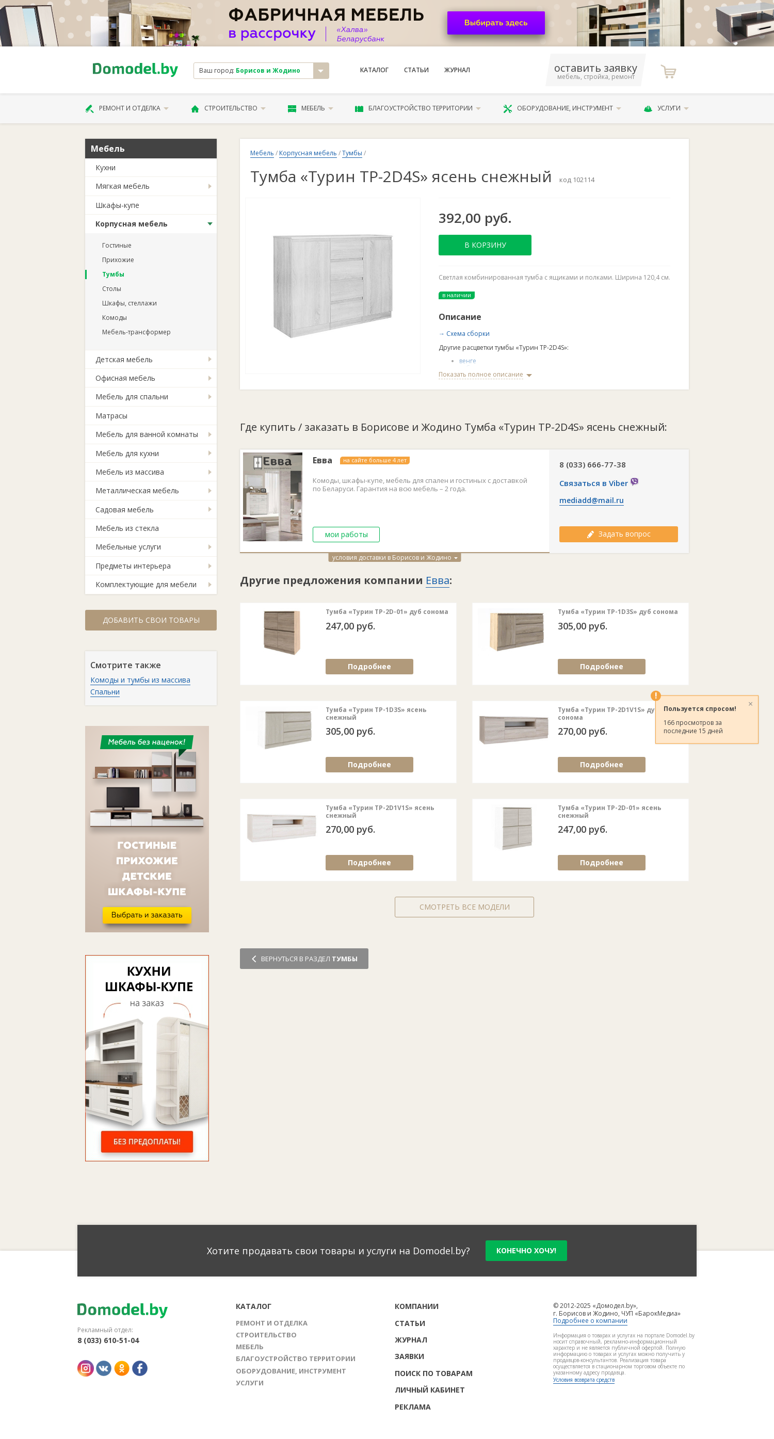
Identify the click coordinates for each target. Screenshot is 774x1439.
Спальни (105, 692)
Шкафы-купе (117, 205)
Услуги (666, 108)
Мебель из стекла (127, 528)
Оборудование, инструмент (562, 108)
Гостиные (117, 245)
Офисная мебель (125, 378)
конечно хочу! (526, 1250)
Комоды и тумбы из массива (140, 680)
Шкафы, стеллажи (129, 303)
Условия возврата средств (584, 1379)
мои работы (346, 534)
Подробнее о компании (590, 1320)
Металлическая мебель (137, 490)
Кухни (105, 167)
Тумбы (113, 274)
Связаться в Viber (599, 483)
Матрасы (111, 416)
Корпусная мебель (131, 224)
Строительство (228, 108)
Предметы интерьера (133, 566)
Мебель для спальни (131, 396)
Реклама (413, 1407)
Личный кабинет (430, 1390)
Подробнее (369, 666)
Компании (417, 1306)
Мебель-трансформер (136, 332)
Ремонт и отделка (127, 108)
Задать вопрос (619, 534)
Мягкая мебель (122, 186)
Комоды (114, 317)
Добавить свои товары (151, 620)
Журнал (457, 70)
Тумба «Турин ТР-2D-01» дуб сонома (387, 612)
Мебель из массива (129, 472)
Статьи (416, 70)
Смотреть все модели (465, 907)
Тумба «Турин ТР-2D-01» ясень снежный (610, 811)
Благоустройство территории (418, 108)
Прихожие (118, 259)
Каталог (374, 70)
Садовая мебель (124, 509)
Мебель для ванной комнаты (146, 434)
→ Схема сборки (464, 333)
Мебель (310, 108)
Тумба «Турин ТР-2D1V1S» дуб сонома (608, 713)
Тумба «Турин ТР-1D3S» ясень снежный (376, 713)
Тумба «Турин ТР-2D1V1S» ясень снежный (380, 811)
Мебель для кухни (127, 453)
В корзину (485, 245)
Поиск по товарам (434, 1373)
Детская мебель (124, 359)
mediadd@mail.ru (591, 500)
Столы (111, 288)
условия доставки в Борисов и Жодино (395, 557)
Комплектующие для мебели (146, 584)
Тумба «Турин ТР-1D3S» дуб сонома (618, 612)
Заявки (409, 1356)
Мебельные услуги (128, 547)
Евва (322, 460)
